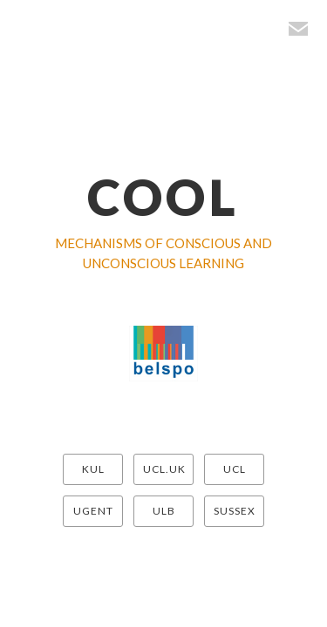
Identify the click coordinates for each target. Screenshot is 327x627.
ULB (164, 510)
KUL (93, 468)
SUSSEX (234, 510)
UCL (234, 468)
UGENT (93, 510)
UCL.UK (164, 468)
